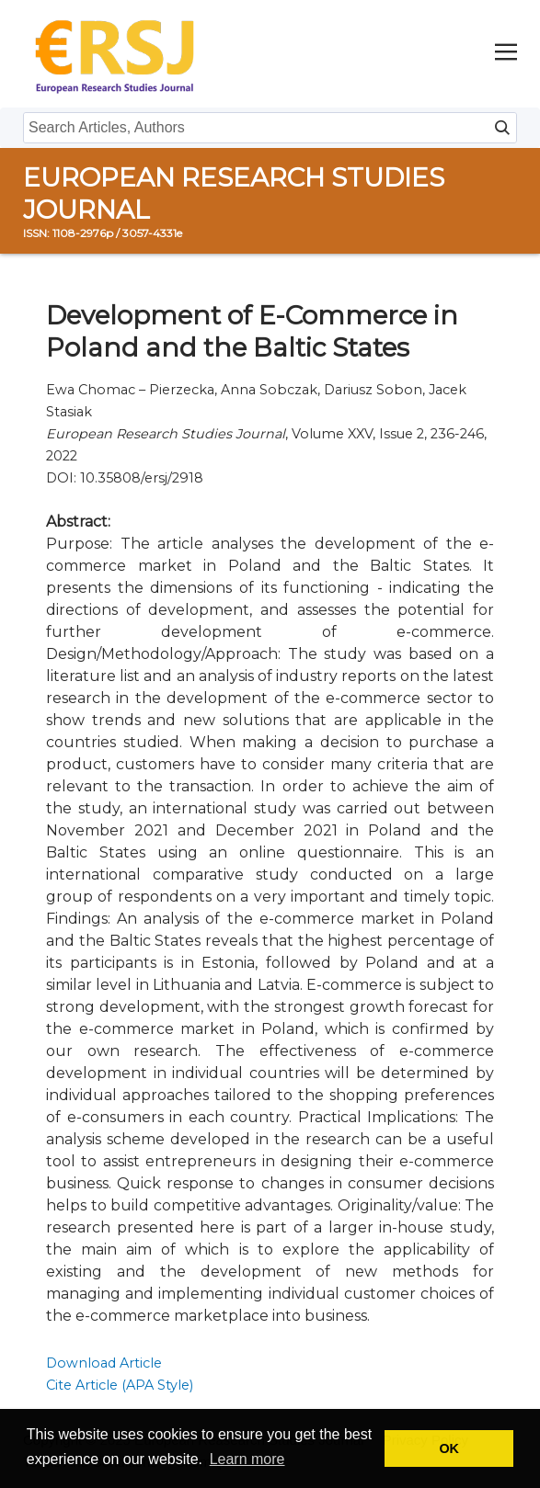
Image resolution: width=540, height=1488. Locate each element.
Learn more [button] (247, 1459)
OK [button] (449, 1448)
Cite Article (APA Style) (119, 1385)
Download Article (104, 1363)
